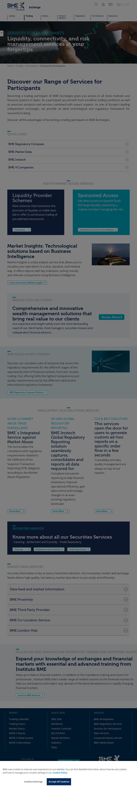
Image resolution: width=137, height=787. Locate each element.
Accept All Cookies (59, 781)
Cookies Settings (33, 781)
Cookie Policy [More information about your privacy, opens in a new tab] (60, 772)
